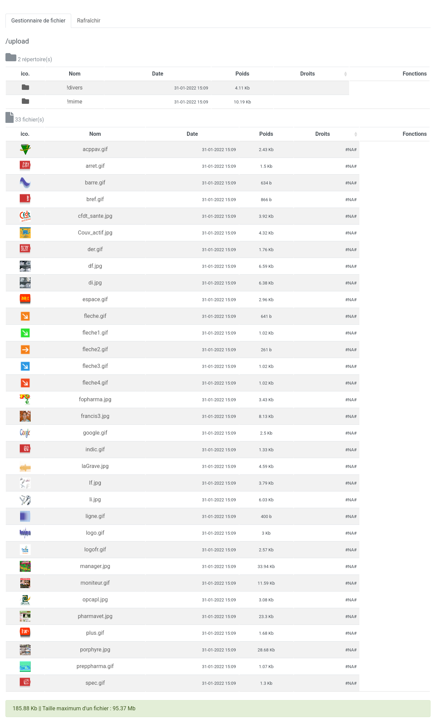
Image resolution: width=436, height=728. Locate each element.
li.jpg (95, 499)
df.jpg (95, 266)
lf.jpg (95, 483)
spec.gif (95, 683)
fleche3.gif (95, 366)
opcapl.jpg (95, 599)
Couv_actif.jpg (95, 232)
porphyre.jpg (95, 649)
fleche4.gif (95, 382)
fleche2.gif (95, 349)
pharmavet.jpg (95, 616)
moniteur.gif (95, 583)
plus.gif (95, 633)
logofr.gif (95, 549)
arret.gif (95, 166)
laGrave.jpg (95, 466)
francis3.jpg (95, 416)
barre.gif (95, 182)
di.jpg (95, 282)
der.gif (95, 249)
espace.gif (95, 299)
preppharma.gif (95, 666)
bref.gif (95, 199)
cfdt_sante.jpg (95, 216)
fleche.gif (95, 316)
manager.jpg (95, 566)
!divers (75, 87)
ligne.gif (95, 516)
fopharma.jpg (95, 399)
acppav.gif (95, 149)
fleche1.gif (95, 332)
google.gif (95, 433)
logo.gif (95, 533)
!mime (74, 101)
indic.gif (95, 449)
